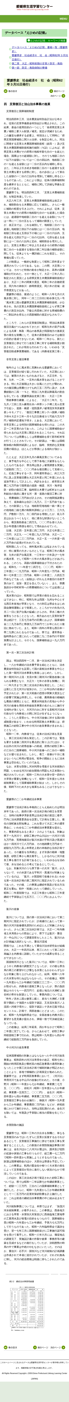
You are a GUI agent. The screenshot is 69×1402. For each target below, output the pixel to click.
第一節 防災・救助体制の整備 (29, 67)
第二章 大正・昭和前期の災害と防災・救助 (37, 63)
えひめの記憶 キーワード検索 (47, 40)
